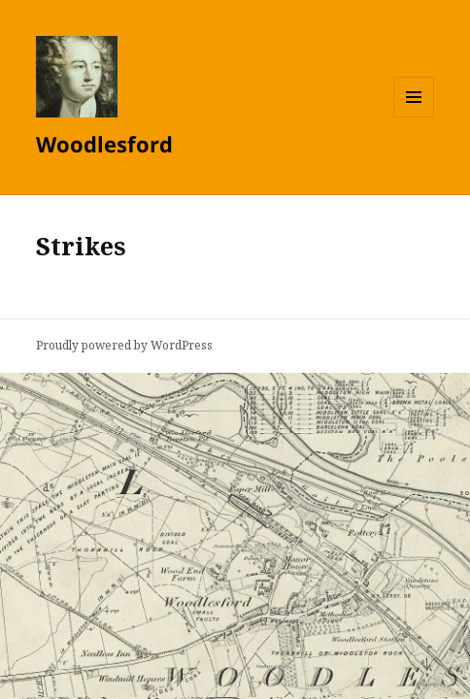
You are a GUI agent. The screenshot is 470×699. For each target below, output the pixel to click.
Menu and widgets (414, 116)
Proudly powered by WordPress (124, 345)
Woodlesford (104, 143)
